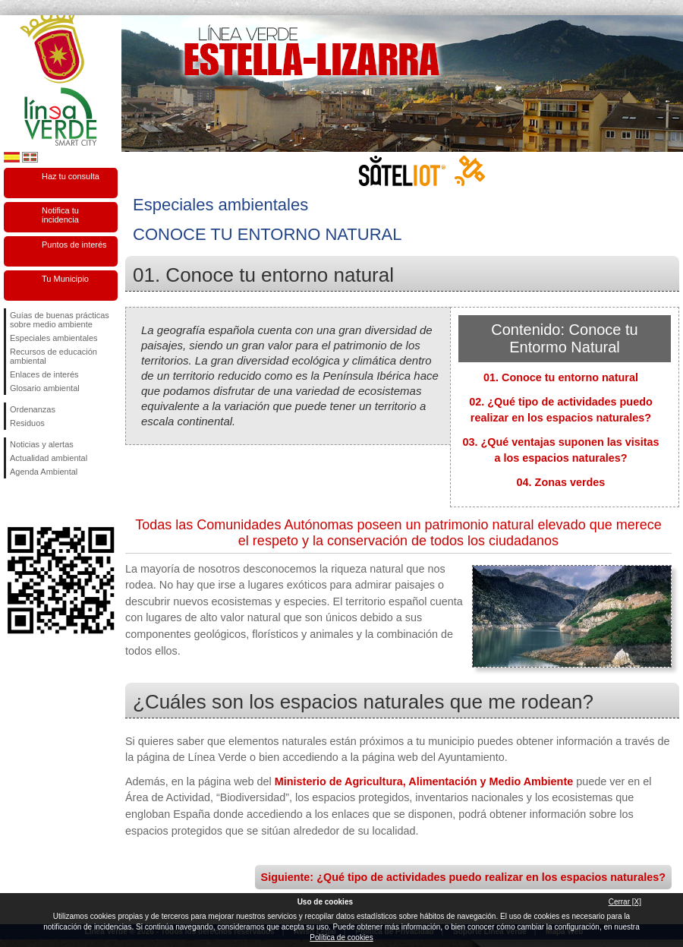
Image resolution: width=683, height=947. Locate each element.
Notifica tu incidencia (60, 215)
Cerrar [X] (625, 902)
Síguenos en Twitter (38, 503)
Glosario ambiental (45, 388)
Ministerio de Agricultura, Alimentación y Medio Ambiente (424, 781)
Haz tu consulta (70, 176)
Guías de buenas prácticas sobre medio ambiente (59, 320)
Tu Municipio (65, 278)
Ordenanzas (32, 409)
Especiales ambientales (54, 337)
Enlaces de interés (44, 374)
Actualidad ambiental (48, 457)
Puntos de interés (74, 244)
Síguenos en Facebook (13, 503)
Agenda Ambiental (43, 471)
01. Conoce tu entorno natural (560, 377)
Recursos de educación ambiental (53, 356)
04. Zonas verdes (561, 482)
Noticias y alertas (42, 444)
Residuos (27, 423)
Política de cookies (341, 937)
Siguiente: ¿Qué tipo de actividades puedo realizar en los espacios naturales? (463, 877)
